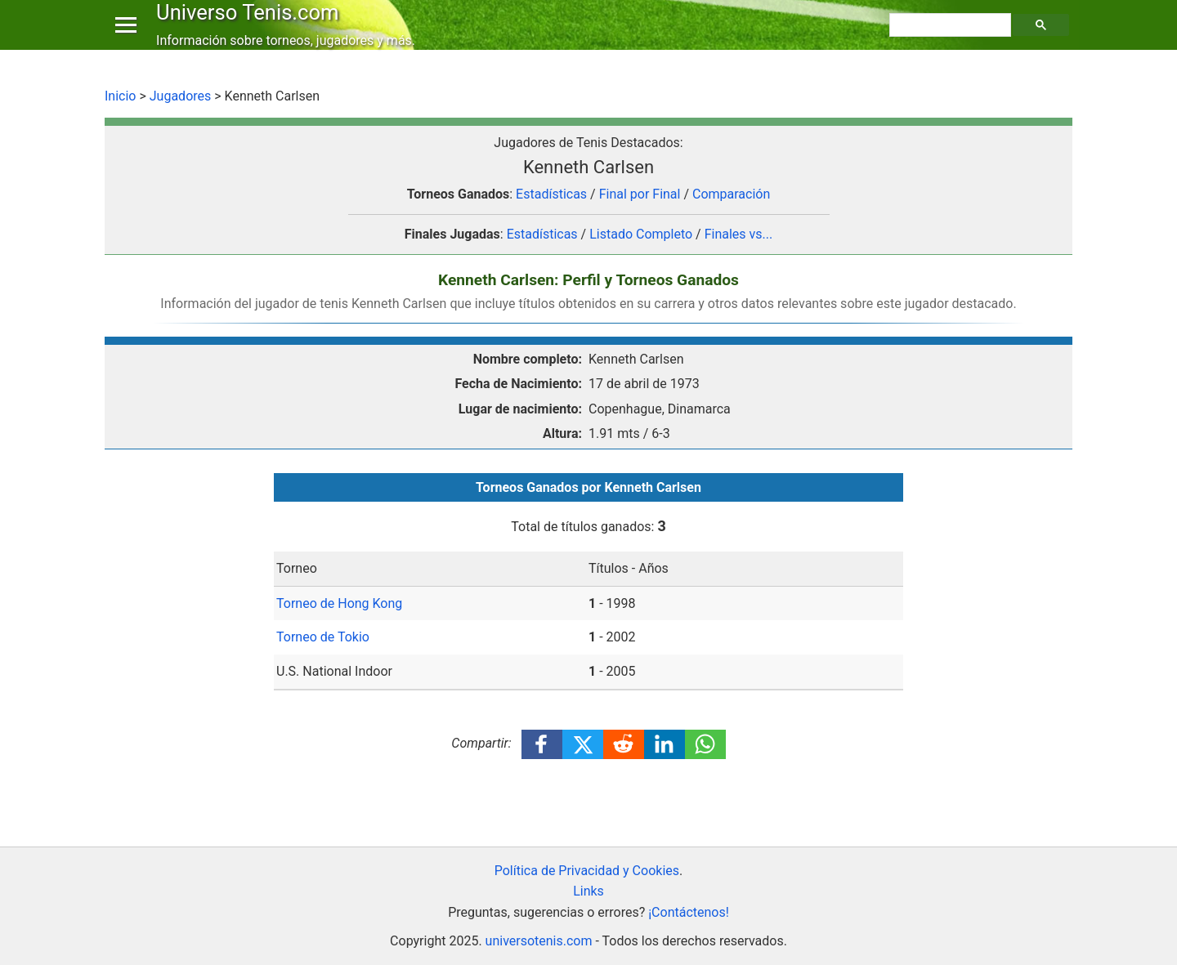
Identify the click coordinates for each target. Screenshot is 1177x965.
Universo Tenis (251, 28)
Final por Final (640, 194)
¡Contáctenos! (688, 912)
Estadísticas (551, 194)
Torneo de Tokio (322, 637)
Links (588, 891)
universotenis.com (539, 941)
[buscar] (952, 41)
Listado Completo (640, 234)
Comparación (731, 194)
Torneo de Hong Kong (339, 603)
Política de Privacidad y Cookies (587, 870)
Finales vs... (739, 234)
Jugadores (181, 96)
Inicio (120, 96)
